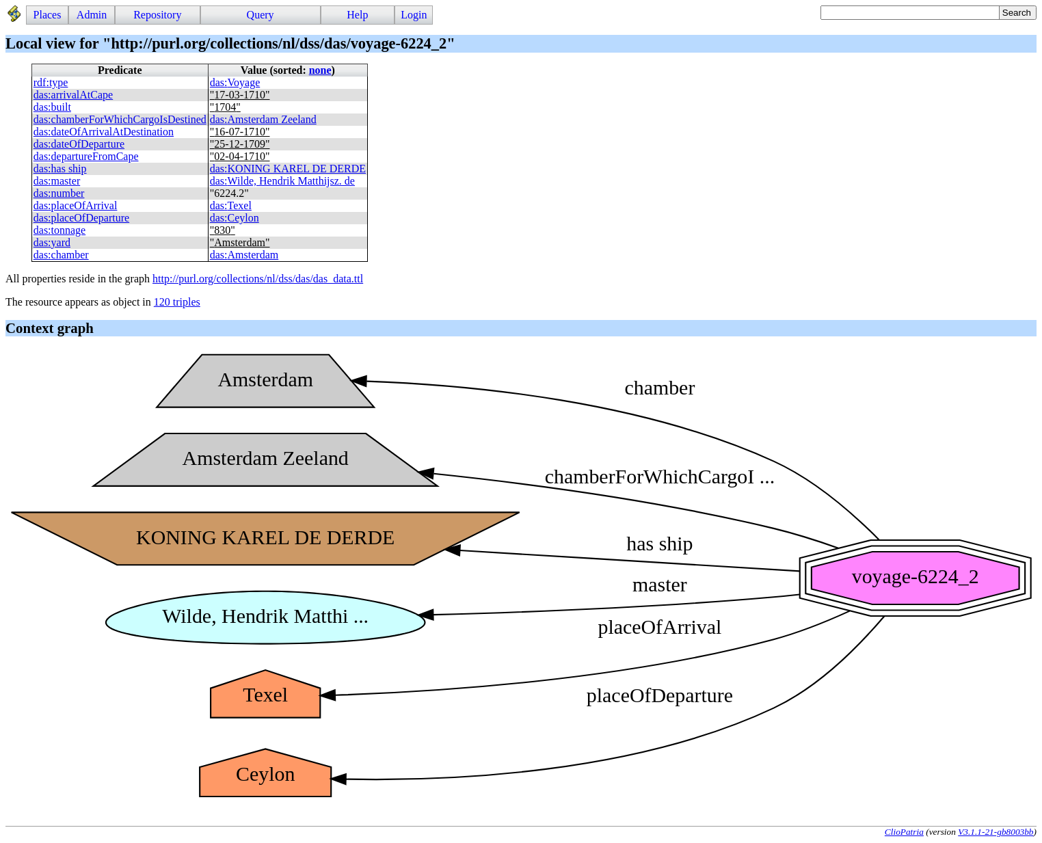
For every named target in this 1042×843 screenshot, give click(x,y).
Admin (92, 15)
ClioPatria (904, 832)
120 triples (177, 302)
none (320, 70)
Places (48, 15)
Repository (157, 15)
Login (414, 15)
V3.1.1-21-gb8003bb (995, 832)
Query (260, 15)
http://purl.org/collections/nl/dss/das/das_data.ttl (257, 278)
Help (357, 15)
